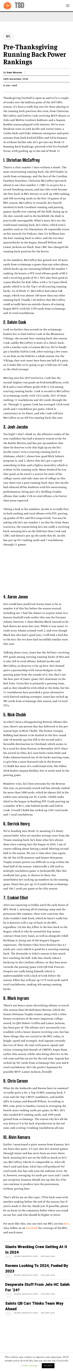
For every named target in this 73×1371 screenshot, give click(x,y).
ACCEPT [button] (48, 1365)
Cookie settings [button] (29, 1365)
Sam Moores (14, 72)
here (66, 1224)
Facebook (32, 1228)
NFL (8, 36)
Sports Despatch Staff (26, 1256)
